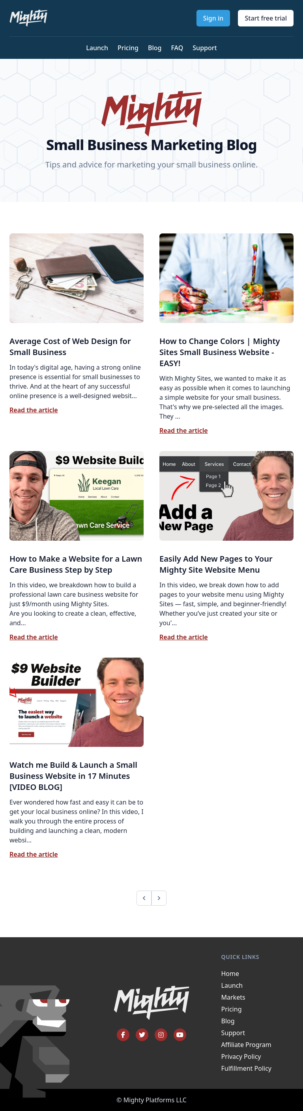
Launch (97, 47)
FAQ (177, 47)
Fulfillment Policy (246, 1068)
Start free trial (266, 18)
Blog (154, 47)
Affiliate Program (246, 1044)
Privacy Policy (241, 1056)
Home (230, 973)
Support (205, 47)
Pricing (128, 47)
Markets (233, 997)
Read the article (33, 410)
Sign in (213, 18)
